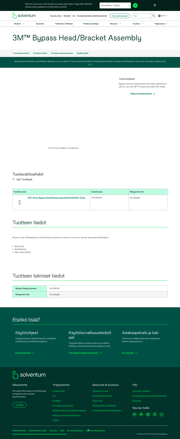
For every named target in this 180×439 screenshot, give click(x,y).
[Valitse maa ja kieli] (115, 5)
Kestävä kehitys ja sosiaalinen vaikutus (69, 410)
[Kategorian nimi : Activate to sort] (148, 192)
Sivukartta (136, 400)
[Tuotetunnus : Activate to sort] (109, 192)
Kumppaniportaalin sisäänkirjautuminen (92, 16)
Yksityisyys (53, 430)
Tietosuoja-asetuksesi (97, 430)
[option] (63, 113)
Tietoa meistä (58, 391)
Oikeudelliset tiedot (19, 430)
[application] (63, 111)
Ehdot (62, 430)
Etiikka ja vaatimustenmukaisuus (66, 415)
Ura (73, 16)
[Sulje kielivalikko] (154, 5)
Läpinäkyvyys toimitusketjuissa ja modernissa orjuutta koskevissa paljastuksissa (39, 434)
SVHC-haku (97, 400)
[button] (48, 191)
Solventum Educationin (102, 396)
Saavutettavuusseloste (75, 430)
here (90, 64)
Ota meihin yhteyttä (141, 391)
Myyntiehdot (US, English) (37, 430)
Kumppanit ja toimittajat (62, 405)
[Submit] (153, 16)
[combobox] (144, 16)
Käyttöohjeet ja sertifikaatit (104, 405)
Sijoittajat (67, 16)
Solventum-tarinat (100, 391)
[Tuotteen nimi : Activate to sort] (51, 192)
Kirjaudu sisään (56, 16)
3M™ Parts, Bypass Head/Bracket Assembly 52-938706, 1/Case (56, 198)
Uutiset (55, 420)
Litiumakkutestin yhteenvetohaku (107, 410)
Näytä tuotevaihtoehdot (141, 93)
